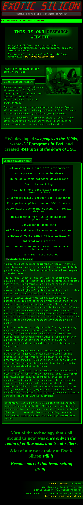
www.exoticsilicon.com (39, 62)
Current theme (58, 487)
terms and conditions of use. (64, 502)
